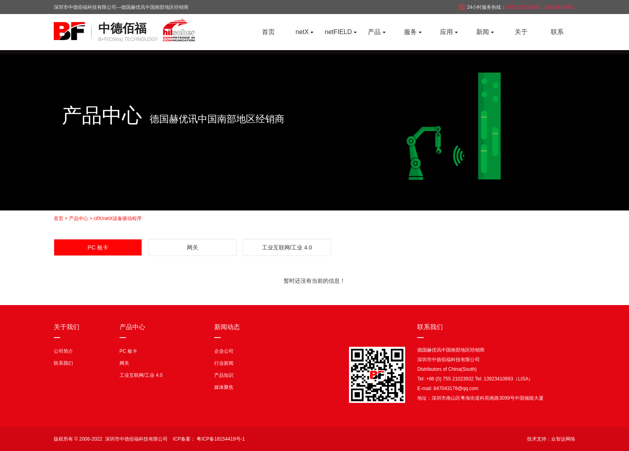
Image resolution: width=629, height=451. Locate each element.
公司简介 (63, 351)
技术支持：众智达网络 (551, 439)
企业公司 (223, 351)
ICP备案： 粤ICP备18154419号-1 (209, 439)
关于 (521, 31)
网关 (192, 249)
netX (304, 31)
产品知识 (223, 375)
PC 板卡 (128, 351)
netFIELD (340, 31)
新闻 (484, 31)
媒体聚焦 (223, 387)
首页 (268, 31)
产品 (376, 31)
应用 (448, 31)
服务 (412, 31)
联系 (557, 31)
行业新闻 (223, 363)
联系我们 (63, 363)
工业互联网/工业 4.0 (287, 249)
